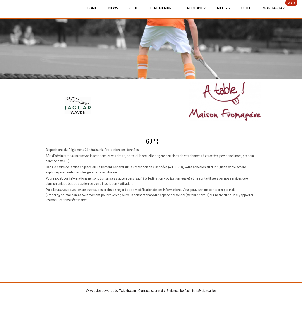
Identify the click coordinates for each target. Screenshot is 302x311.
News (113, 8)
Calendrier (195, 8)
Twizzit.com (127, 290)
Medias (223, 8)
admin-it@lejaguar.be (201, 290)
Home (92, 8)
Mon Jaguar (273, 8)
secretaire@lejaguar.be (167, 290)
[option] (151, 39)
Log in (291, 2)
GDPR (152, 141)
